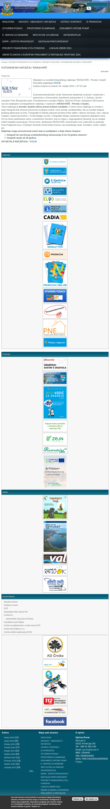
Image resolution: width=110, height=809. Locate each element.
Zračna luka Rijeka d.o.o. (14, 629)
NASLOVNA (8, 22)
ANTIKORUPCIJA (72, 35)
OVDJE (57, 83)
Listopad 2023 (10, 767)
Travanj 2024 (9, 747)
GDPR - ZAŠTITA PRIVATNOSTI (18, 41)
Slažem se (77, 799)
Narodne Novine (11, 602)
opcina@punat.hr (90, 750)
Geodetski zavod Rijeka (14, 622)
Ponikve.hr (8, 615)
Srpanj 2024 (9, 737)
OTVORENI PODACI (12, 28)
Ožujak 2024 (9, 751)
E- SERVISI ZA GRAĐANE (15, 35)
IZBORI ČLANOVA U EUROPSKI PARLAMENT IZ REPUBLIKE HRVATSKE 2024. (41, 55)
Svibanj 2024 (9, 744)
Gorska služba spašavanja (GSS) (18, 632)
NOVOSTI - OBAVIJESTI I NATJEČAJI (37, 22)
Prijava (78, 762)
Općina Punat (26, 5)
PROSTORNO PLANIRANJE (41, 28)
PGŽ (6, 608)
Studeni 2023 (9, 764)
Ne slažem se (91, 799)
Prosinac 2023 (10, 761)
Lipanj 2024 (9, 741)
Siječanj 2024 (9, 757)
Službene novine (11, 605)
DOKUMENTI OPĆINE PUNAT (74, 28)
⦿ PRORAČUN (93, 22)
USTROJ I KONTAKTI (71, 22)
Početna (4, 62)
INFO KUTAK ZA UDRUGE (46, 35)
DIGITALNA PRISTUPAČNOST (53, 41)
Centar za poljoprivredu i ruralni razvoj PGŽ (22, 625)
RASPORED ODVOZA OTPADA (19, 619)
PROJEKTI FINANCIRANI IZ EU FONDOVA (23, 48)
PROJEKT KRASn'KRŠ (51, 62)
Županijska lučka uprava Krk (16, 612)
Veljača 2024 (9, 754)
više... (32, 771)
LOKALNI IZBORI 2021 (60, 48)
